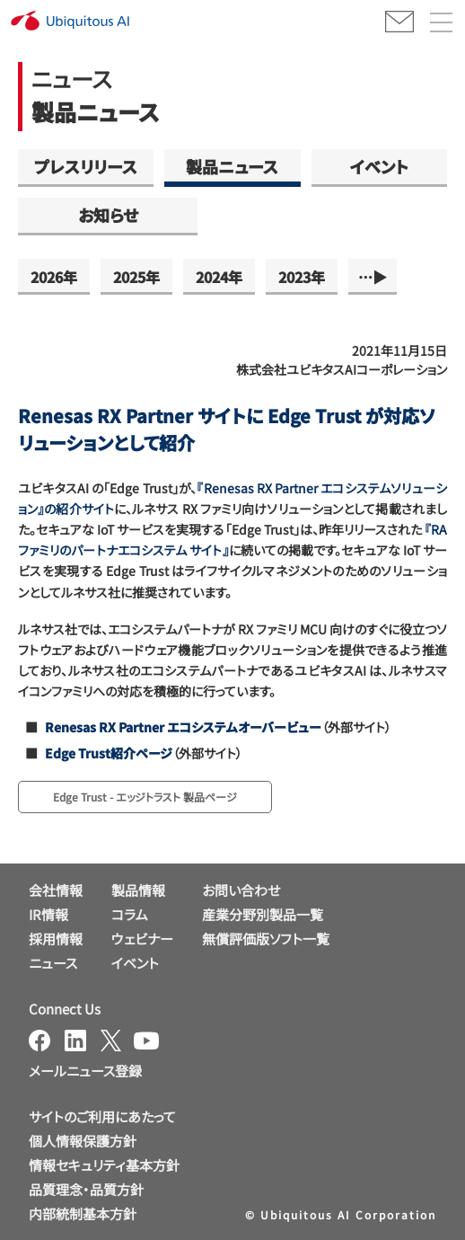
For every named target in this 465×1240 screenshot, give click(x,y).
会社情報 (56, 890)
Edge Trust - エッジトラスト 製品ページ (145, 796)
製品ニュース (232, 166)
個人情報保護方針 (82, 1140)
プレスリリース (85, 166)
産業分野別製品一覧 (262, 914)
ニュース (53, 962)
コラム (129, 914)
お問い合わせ (241, 890)
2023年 (301, 277)
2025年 (136, 277)
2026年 (54, 277)
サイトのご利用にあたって (102, 1116)
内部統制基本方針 (82, 1213)
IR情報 (48, 914)
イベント (379, 166)
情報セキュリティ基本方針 (104, 1165)
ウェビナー (142, 938)
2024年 (219, 277)
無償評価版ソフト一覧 (265, 938)
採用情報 (56, 938)
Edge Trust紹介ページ (108, 753)
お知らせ (108, 214)
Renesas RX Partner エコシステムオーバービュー (183, 727)
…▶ (372, 277)
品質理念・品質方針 (86, 1189)
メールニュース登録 (85, 1070)
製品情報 (138, 890)
